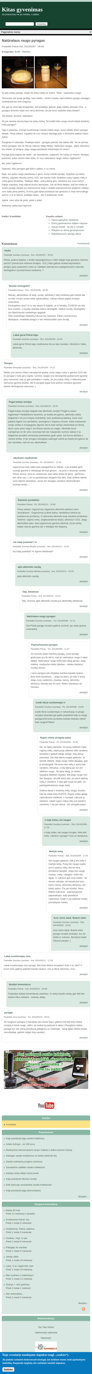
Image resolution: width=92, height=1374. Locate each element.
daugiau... (83, 1196)
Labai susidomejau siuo (17, 956)
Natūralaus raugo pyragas (41, 616)
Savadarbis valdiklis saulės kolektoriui (25, 1167)
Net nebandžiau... (15, 1293)
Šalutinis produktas (28, 500)
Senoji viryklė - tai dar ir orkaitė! (67, 227)
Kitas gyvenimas (22, 9)
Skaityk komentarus (20, 984)
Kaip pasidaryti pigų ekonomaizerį (23, 1190)
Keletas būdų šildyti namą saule (22, 1173)
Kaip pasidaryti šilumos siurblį (21, 1179)
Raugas (8, 363)
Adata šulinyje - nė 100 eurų (20, 1144)
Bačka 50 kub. (13, 1210)
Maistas (26, 51)
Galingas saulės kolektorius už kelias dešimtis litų (31, 1155)
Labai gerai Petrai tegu (25, 335)
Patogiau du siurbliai (16, 1247)
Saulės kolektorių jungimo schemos (24, 1161)
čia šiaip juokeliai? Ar (25, 542)
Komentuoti (84, 243)
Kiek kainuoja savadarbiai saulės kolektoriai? (29, 1184)
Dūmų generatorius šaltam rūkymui (69, 223)
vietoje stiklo (12, 1256)
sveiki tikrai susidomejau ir (50, 702)
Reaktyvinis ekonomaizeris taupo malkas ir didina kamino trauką (39, 1150)
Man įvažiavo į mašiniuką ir (20, 1275)
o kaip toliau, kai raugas (58, 820)
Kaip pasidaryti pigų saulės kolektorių (25, 1138)
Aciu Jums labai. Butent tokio (70, 918)
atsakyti (83, 275)
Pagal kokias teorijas (20, 402)
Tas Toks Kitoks (46, 1327)
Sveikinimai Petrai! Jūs (17, 1219)
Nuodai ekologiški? (19, 286)
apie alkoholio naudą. (29, 567)
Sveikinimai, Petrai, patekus (20, 1229)
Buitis (18, 51)
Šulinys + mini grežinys (18, 1284)
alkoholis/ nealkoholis (25, 458)
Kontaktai (11, 1124)
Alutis (7, 250)
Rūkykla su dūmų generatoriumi (67, 230)
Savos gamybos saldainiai (64, 220)
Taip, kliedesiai (30, 591)
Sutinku (8, 1369)
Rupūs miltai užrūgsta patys (55, 737)
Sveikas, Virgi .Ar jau (16, 1238)
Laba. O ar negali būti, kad (19, 1266)
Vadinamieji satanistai (46, 1332)
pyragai (8, 1012)
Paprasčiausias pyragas (44, 644)
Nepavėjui (46, 1338)
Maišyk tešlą (56, 851)
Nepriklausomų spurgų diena (66, 233)
